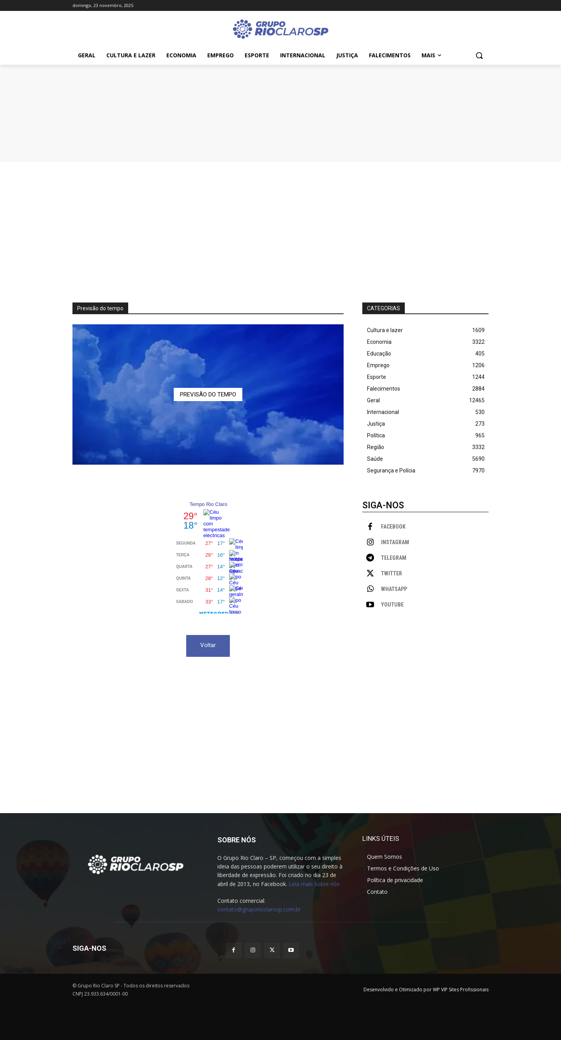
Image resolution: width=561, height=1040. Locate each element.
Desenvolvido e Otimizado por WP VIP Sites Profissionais (426, 989)
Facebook (393, 527)
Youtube (392, 604)
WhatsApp (394, 589)
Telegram (393, 558)
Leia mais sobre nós (314, 884)
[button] (479, 55)
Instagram (395, 542)
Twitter (391, 573)
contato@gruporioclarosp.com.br (259, 909)
